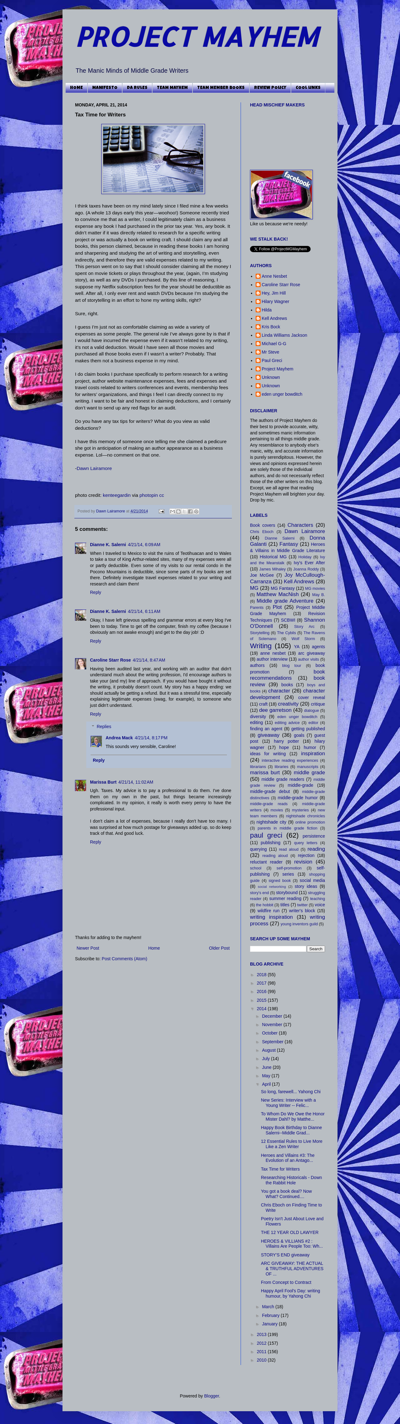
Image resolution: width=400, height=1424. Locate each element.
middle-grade (300, 785)
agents (318, 646)
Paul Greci (272, 360)
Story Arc (304, 626)
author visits (308, 659)
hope (284, 747)
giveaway (268, 735)
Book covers (262, 525)
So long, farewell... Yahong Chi (291, 1091)
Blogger (211, 1395)
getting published (308, 728)
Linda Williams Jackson (285, 335)
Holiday (305, 557)
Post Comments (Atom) (124, 958)
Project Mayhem (277, 368)
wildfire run (269, 910)
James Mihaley (272, 569)
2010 (262, 1360)
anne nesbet (273, 653)
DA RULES (137, 88)
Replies (104, 726)
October (270, 1032)
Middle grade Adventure (285, 601)
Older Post (219, 948)
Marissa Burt (103, 782)
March (268, 1306)
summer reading (285, 898)
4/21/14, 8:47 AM (149, 660)
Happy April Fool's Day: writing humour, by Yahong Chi (290, 1293)
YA (297, 646)
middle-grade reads (269, 804)
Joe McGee (262, 575)
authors (257, 665)
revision (303, 862)
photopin (148, 495)
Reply (95, 592)
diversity (258, 716)
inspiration (313, 753)
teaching (317, 899)
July (266, 1058)
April (267, 1084)
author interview (272, 659)
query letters (306, 843)
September (273, 1041)
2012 (262, 1343)
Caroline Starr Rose (110, 660)
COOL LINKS (308, 88)
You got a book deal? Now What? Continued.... (286, 1194)
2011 (262, 1351)
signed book (279, 880)
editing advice (287, 723)
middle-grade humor (298, 797)
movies (277, 810)
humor (310, 747)
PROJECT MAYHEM (196, 36)
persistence (313, 836)
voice (320, 904)
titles (284, 904)
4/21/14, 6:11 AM (144, 611)
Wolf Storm (303, 639)
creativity (288, 704)
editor (313, 723)
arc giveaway (311, 653)
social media (312, 880)
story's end (259, 893)
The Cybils (286, 633)
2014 (262, 1008)
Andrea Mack (119, 737)
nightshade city (271, 822)
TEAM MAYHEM (172, 88)
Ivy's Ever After (309, 562)
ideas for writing (268, 753)
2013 (262, 1334)
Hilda (267, 309)
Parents (256, 607)
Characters (300, 525)
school (255, 868)
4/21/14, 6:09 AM (144, 544)
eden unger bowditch (282, 394)
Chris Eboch (261, 532)
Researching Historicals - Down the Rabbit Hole (291, 1180)
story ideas (306, 886)
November (272, 1024)
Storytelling (259, 633)
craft (263, 704)
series (288, 874)
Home (154, 948)
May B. (318, 595)
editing (256, 722)
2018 (262, 974)
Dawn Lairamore (94, 468)
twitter (302, 905)
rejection (306, 855)
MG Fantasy (283, 588)
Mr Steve (270, 352)
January (270, 1323)
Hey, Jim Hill (274, 293)
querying (258, 849)
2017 (262, 983)
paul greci (266, 835)
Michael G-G (274, 343)
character (279, 691)
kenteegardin (117, 495)
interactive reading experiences (290, 760)
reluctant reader (266, 861)
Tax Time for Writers (280, 1169)
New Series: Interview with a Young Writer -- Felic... (288, 1103)
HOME (76, 88)
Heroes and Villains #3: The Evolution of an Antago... (287, 1158)
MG (254, 588)
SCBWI (288, 620)
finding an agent (266, 728)
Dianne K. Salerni (108, 544)
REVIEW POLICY (270, 88)
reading (316, 849)
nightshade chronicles (305, 816)
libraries (281, 767)
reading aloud (275, 856)
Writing (261, 646)
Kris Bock (271, 326)
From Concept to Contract (286, 1282)
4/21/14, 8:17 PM (151, 737)
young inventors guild (299, 924)
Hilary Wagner (275, 301)
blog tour (291, 665)
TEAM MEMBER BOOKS (221, 88)
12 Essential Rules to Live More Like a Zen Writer (291, 1144)
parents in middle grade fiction (288, 828)
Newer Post (88, 948)
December (272, 1016)
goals (299, 735)
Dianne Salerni (279, 538)
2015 (262, 1000)
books (287, 684)
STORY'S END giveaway (285, 1254)
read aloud (289, 849)
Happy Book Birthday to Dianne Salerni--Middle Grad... (291, 1130)
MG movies (315, 588)
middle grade (309, 773)
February (271, 1315)
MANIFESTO (105, 88)
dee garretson (275, 710)
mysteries (300, 810)
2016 (262, 991)
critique (318, 704)
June (267, 1067)
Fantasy (288, 544)
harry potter (286, 741)
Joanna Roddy (306, 569)
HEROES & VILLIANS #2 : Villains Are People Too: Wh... (292, 1244)
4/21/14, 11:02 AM (135, 782)
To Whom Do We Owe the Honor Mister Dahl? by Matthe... (293, 1116)
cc (161, 495)
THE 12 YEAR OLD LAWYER (289, 1232)
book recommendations (287, 675)
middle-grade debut (270, 791)
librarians (258, 767)
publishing (270, 842)
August (269, 1050)
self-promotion (289, 868)
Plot (277, 607)
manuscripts (307, 767)
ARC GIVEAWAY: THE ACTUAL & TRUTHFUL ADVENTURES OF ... (292, 1268)
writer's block (302, 910)
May (266, 1075)
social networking (272, 886)
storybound (287, 892)
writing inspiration (271, 917)
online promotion (310, 822)
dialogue (311, 710)
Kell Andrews (274, 318)
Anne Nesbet (274, 276)
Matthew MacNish (278, 594)
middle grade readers (283, 779)
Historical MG (273, 556)
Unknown (271, 377)
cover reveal (311, 697)
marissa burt (265, 773)
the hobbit (264, 905)
